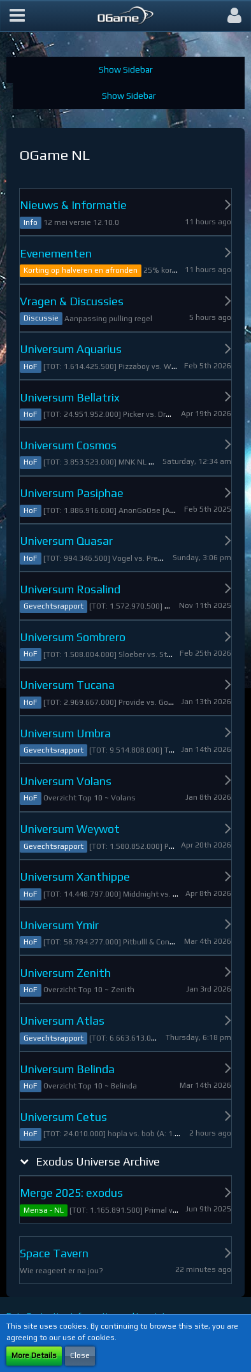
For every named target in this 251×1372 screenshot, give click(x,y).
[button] (17, 16)
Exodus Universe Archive (98, 1161)
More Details (34, 1355)
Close (80, 1355)
